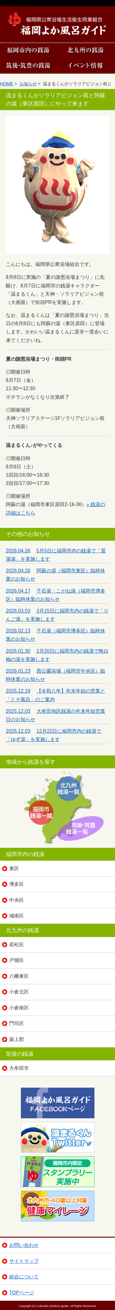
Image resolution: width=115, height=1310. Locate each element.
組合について (24, 1276)
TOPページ (21, 1292)
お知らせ (28, 83)
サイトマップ (24, 1261)
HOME (6, 83)
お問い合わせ (24, 1245)
